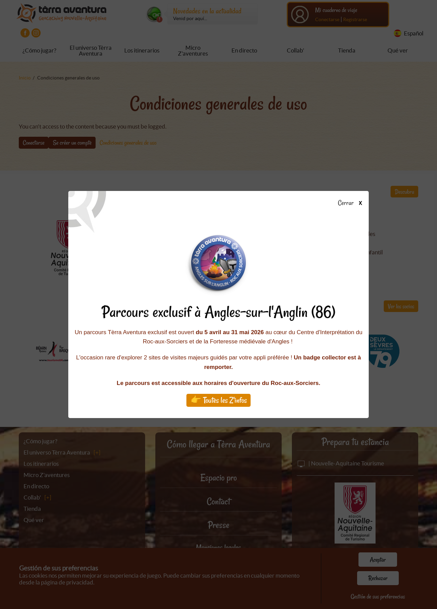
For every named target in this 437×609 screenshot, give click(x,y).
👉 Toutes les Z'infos (219, 400)
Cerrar (352, 203)
